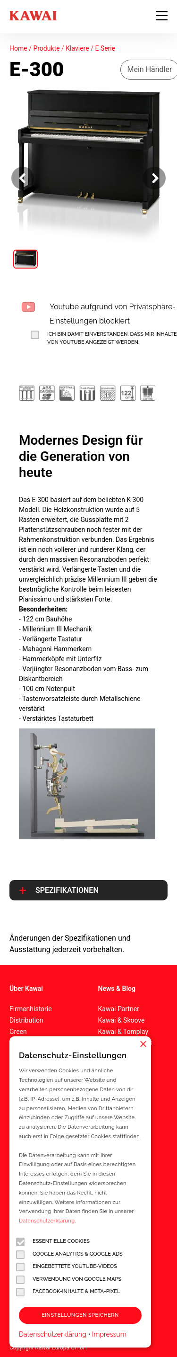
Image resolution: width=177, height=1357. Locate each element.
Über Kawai (26, 988)
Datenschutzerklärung (47, 1221)
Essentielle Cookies (53, 1242)
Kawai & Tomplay (123, 1031)
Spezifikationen (67, 890)
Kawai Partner (118, 1009)
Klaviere (77, 48)
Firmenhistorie (30, 1009)
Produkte (46, 48)
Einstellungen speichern (80, 1315)
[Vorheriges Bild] (22, 178)
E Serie (105, 48)
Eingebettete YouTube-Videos (66, 1267)
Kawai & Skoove (121, 1020)
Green (18, 1031)
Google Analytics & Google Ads (69, 1254)
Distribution (26, 1020)
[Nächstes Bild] (154, 178)
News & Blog (116, 988)
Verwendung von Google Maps (68, 1280)
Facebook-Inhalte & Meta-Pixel (68, 1292)
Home (18, 48)
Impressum (109, 1334)
